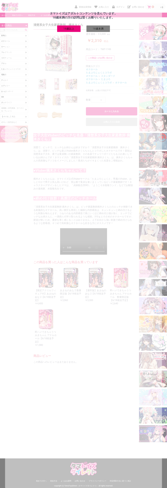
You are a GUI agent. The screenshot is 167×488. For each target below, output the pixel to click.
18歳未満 (98, 28)
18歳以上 (68, 28)
